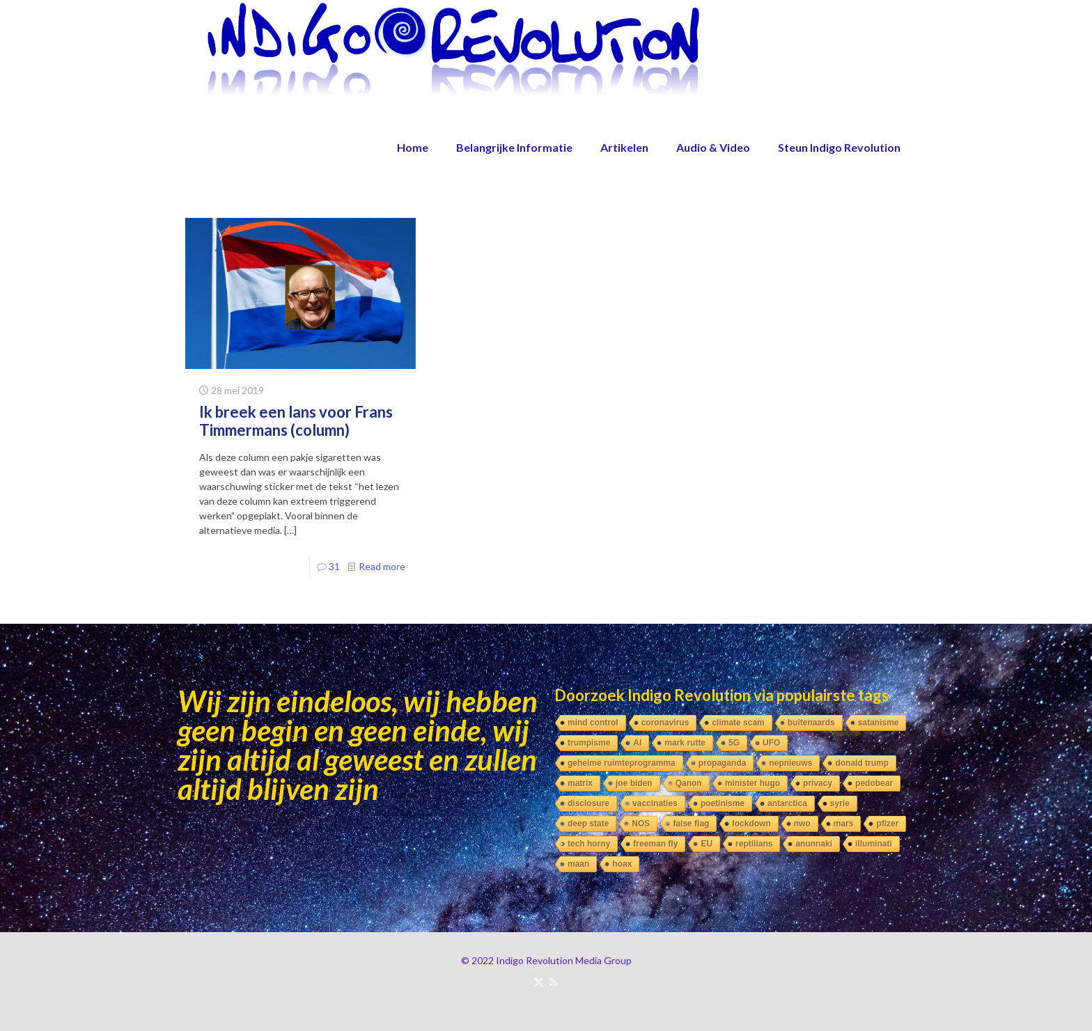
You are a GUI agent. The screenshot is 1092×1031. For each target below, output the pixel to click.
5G (734, 743)
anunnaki (813, 844)
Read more (382, 566)
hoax (622, 864)
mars (844, 823)
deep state (588, 823)
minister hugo (752, 783)
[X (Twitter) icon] (538, 981)
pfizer (887, 823)
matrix (580, 783)
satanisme (878, 722)
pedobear (874, 783)
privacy (817, 783)
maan (578, 864)
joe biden (634, 783)
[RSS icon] (553, 981)
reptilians (753, 844)
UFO (771, 743)
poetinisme (722, 803)
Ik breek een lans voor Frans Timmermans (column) (296, 420)
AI (637, 743)
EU (706, 844)
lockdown (751, 823)
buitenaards (811, 722)
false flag (691, 823)
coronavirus (665, 722)
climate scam (738, 722)
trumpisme (589, 743)
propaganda (723, 763)
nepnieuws (790, 763)
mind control (593, 722)
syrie (840, 803)
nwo (802, 823)
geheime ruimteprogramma (622, 763)
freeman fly (655, 844)
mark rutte (684, 743)
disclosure (588, 803)
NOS (641, 823)
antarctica (787, 803)
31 (334, 566)
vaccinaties (655, 803)
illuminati (873, 844)
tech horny (589, 844)
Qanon (689, 783)
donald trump (862, 763)
